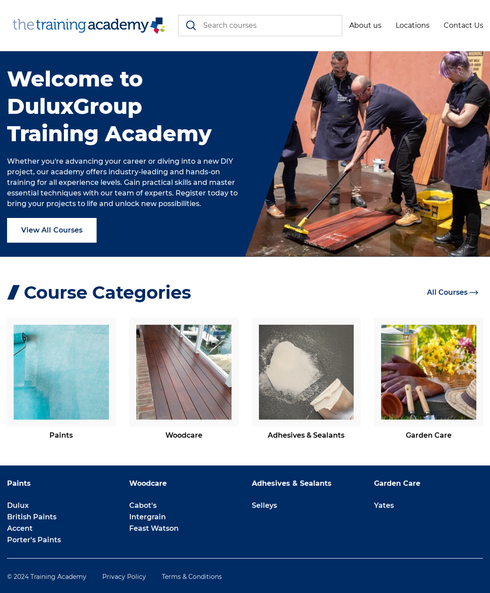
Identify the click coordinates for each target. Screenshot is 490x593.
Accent (20, 528)
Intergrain (147, 517)
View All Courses (51, 230)
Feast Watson (154, 528)
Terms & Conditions (192, 577)
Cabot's (143, 505)
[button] (365, 25)
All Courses (452, 292)
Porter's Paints (34, 540)
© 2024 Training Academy (46, 577)
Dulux (18, 505)
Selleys (264, 505)
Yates (384, 505)
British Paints (31, 517)
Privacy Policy (124, 577)
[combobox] (260, 25)
